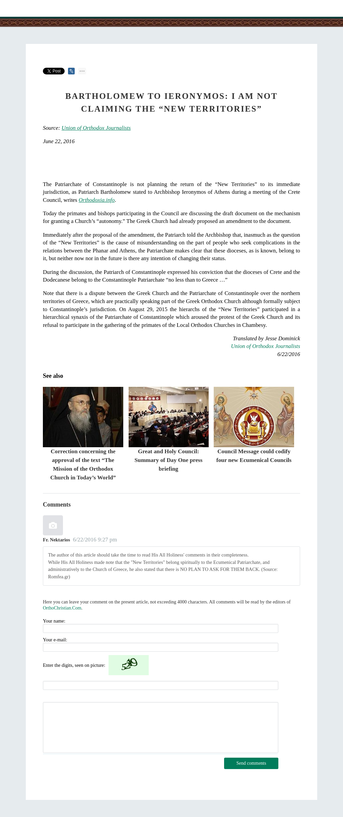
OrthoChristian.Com (62, 607)
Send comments (251, 763)
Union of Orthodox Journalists (96, 128)
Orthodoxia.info (97, 200)
